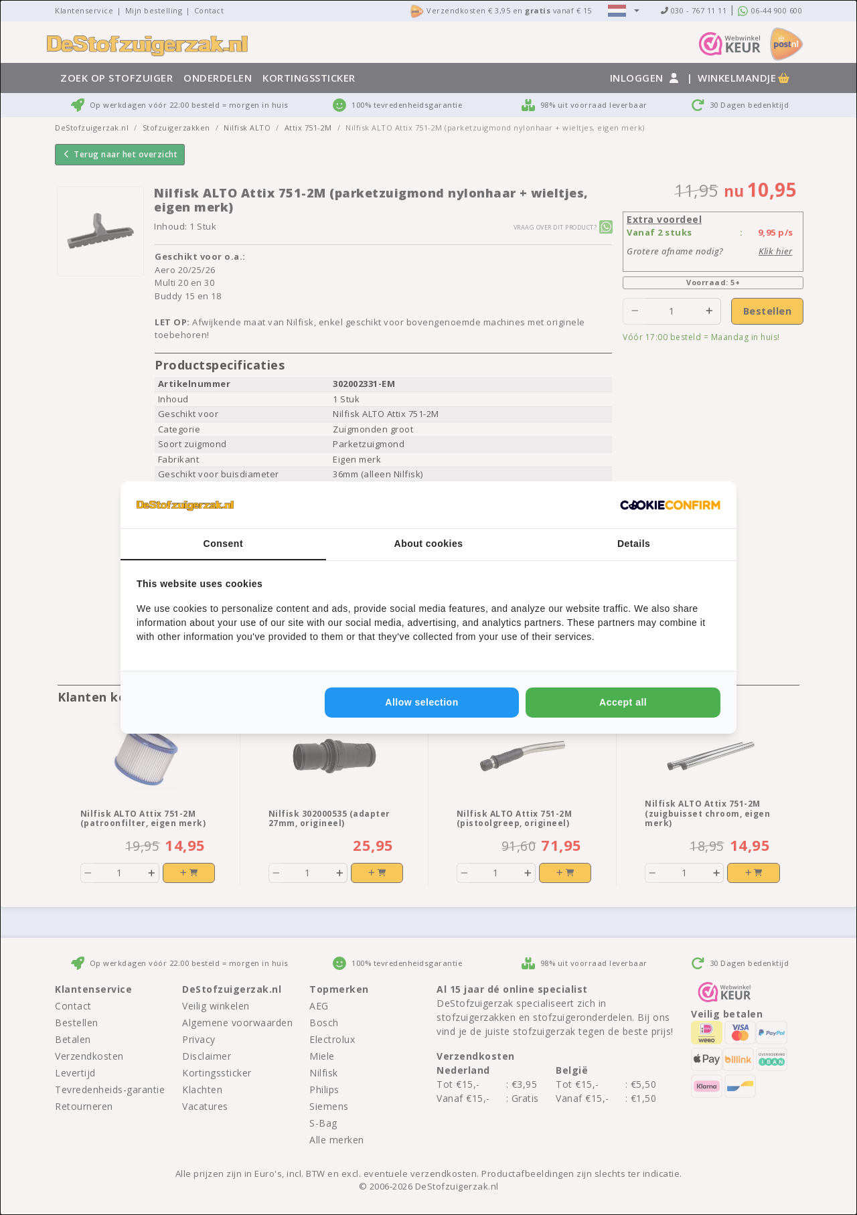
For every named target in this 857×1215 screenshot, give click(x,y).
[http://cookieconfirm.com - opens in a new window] (670, 504)
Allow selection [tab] (421, 702)
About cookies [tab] (428, 543)
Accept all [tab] (623, 702)
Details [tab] (633, 543)
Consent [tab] (224, 543)
